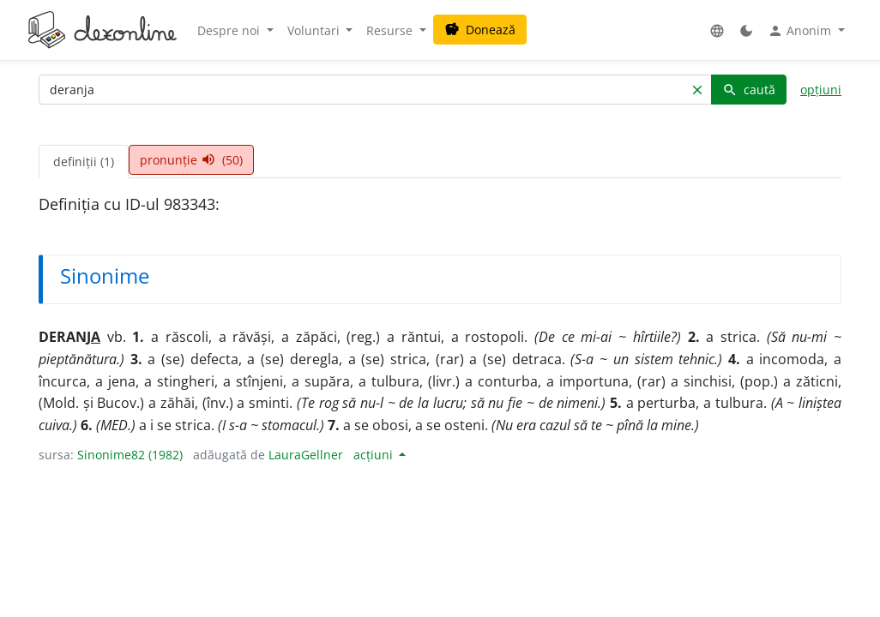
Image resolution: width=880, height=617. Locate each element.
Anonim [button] (801, 30)
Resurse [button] (391, 30)
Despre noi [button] (230, 30)
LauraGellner (305, 454)
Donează (479, 29)
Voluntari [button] (315, 30)
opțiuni (820, 89)
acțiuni (374, 454)
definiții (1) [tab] (83, 161)
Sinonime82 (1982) (130, 454)
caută (748, 89)
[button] (717, 30)
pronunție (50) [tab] (191, 160)
